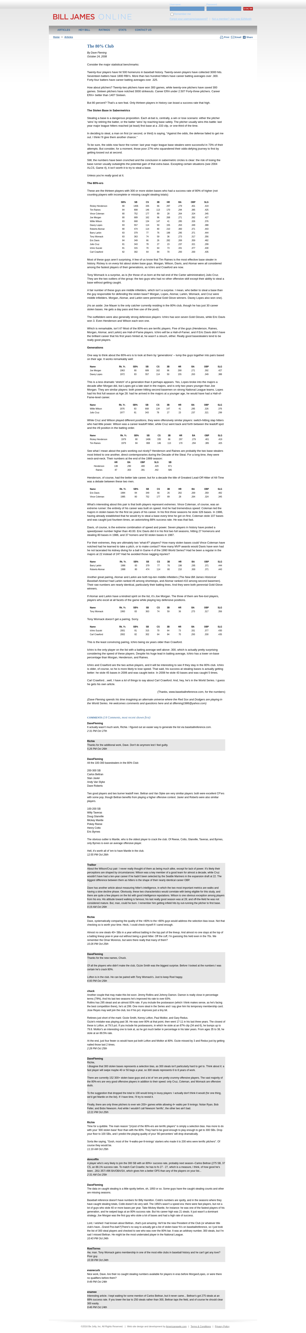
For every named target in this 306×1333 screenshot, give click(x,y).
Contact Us (143, 29)
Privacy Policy (222, 1326)
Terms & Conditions (201, 1326)
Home (56, 37)
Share (248, 37)
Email (238, 37)
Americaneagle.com (176, 1326)
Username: (175, 4)
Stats (123, 29)
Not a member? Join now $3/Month (232, 18)
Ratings (104, 29)
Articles (63, 29)
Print (226, 37)
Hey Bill (84, 29)
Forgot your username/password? (189, 18)
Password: (212, 4)
